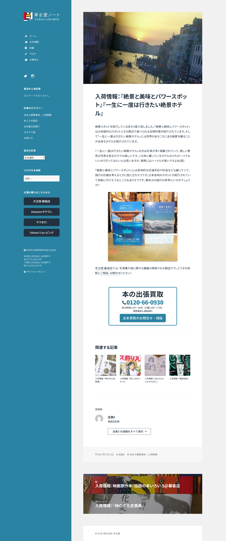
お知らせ (28, 138)
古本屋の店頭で (32, 126)
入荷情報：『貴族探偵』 (179, 378)
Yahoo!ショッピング (41, 233)
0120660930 (142, 302)
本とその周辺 (31, 120)
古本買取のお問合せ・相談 (143, 318)
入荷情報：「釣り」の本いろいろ (130, 380)
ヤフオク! (41, 222)
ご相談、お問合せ (110, 273)
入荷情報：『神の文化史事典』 (105, 380)
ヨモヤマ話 (29, 132)
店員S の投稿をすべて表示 (128, 431)
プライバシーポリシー (36, 271)
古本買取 (31, 42)
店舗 (29, 48)
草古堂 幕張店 (41, 201)
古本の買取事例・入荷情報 (37, 115)
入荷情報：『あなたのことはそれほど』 (154, 380)
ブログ (30, 53)
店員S (122, 454)
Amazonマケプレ (41, 212)
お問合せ (31, 59)
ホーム (30, 36)
